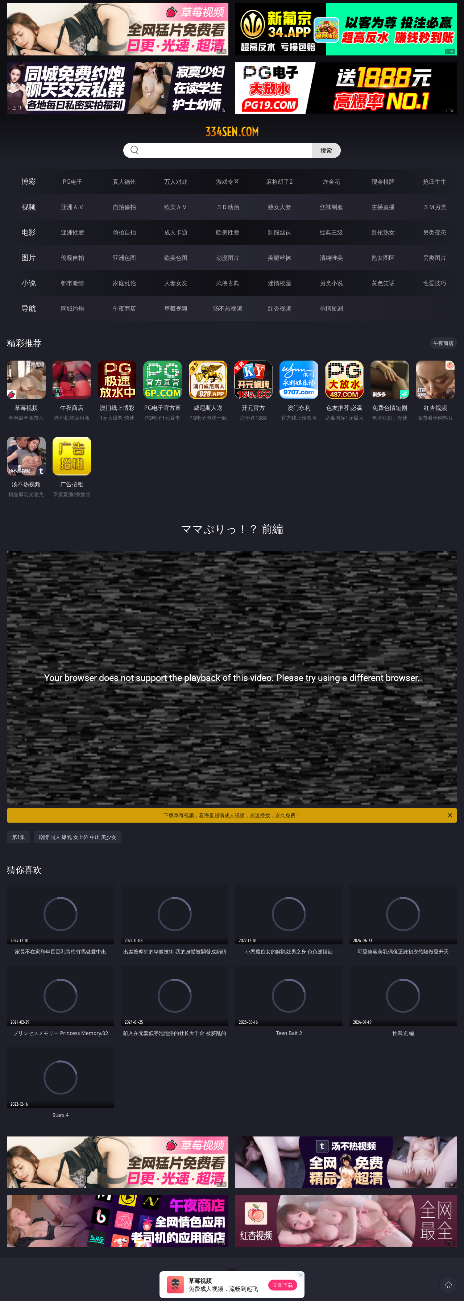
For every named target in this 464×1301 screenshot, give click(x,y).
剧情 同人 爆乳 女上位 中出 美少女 (77, 837)
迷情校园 (279, 283)
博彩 (28, 181)
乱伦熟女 (383, 232)
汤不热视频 (227, 308)
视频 (28, 207)
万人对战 (175, 182)
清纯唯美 (331, 258)
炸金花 (331, 182)
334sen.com (232, 132)
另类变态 (434, 232)
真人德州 (124, 182)
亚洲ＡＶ (72, 207)
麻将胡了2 (279, 182)
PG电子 (72, 182)
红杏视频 (279, 308)
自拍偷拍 (124, 207)
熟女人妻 (279, 207)
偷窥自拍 (72, 258)
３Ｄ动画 (227, 207)
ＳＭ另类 (434, 207)
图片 (28, 257)
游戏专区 (227, 182)
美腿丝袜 (279, 258)
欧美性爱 (227, 232)
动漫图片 (227, 258)
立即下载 (283, 1284)
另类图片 (434, 258)
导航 (28, 308)
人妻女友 (175, 283)
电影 (28, 232)
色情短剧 (331, 308)
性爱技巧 (434, 283)
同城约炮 (72, 308)
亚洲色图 (124, 258)
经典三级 (331, 232)
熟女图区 (383, 258)
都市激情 (72, 283)
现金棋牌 (383, 182)
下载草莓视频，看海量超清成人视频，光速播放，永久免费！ (308, 815)
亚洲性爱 (72, 232)
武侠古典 (227, 283)
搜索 (326, 150)
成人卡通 (175, 232)
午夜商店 (124, 308)
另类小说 (331, 283)
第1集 (18, 837)
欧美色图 (175, 258)
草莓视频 (175, 308)
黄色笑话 (383, 283)
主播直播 (383, 207)
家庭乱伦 (124, 283)
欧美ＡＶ (175, 207)
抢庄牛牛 (434, 182)
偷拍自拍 (124, 232)
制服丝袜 (279, 232)
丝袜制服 (331, 207)
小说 (28, 283)
